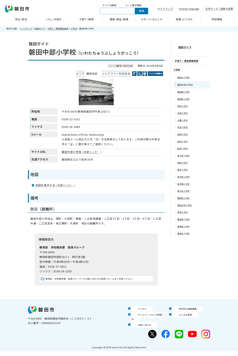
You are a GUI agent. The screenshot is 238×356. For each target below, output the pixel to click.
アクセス (137, 318)
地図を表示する (55, 185)
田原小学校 (182, 147)
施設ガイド (40, 28)
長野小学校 (182, 132)
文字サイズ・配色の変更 (219, 8)
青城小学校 (182, 213)
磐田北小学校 (184, 74)
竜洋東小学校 (184, 176)
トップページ (26, 28)
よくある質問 (181, 323)
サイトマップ (165, 8)
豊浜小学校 (182, 169)
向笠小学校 (182, 125)
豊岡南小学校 (184, 227)
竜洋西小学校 (184, 183)
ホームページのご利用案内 (148, 323)
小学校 (74, 28)
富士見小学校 (184, 154)
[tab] (109, 5)
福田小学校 (182, 162)
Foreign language (189, 8)
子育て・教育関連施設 (58, 28)
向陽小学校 (182, 110)
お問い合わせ (140, 329)
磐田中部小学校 (82, 152)
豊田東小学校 (184, 220)
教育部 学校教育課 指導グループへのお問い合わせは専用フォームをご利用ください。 (98, 283)
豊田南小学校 (184, 198)
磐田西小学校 (184, 88)
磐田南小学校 (184, 96)
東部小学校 (182, 103)
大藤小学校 (182, 118)
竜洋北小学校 (184, 191)
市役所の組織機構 (183, 318)
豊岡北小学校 (184, 235)
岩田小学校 (182, 140)
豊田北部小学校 (185, 205)
